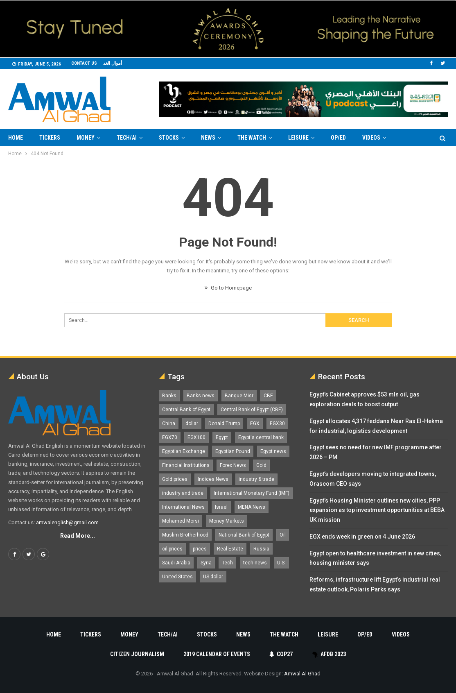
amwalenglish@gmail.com (67, 522)
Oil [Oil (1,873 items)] (283, 535)
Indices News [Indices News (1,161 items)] (213, 479)
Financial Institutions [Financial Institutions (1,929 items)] (186, 465)
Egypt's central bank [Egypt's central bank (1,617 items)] (261, 437)
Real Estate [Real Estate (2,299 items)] (230, 549)
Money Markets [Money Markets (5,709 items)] (226, 521)
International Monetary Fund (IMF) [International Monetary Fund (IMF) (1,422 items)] (251, 493)
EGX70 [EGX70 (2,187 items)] (169, 437)
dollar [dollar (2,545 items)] (191, 423)
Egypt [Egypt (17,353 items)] (222, 437)
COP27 (281, 654)
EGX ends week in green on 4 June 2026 (362, 536)
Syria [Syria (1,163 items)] (206, 563)
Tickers (49, 137)
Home (15, 137)
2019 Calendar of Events (216, 654)
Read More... (77, 535)
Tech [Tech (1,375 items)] (227, 563)
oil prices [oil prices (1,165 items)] (172, 549)
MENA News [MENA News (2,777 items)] (251, 507)
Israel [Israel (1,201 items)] (221, 507)
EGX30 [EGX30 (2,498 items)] (277, 423)
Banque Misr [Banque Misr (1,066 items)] (239, 396)
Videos (401, 634)
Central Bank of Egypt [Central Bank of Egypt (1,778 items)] (186, 409)
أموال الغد (112, 63)
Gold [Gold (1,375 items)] (261, 465)
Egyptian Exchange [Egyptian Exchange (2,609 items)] (183, 451)
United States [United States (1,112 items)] (177, 577)
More (369, 137)
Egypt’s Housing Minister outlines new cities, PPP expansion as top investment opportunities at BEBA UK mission (377, 510)
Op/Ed (338, 137)
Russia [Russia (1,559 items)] (261, 549)
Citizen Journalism (137, 654)
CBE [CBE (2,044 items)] (268, 396)
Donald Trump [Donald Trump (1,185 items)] (224, 423)
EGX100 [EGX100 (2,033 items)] (196, 437)
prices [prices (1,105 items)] (200, 549)
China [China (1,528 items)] (168, 423)
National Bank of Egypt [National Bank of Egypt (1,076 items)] (244, 535)
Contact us (84, 63)
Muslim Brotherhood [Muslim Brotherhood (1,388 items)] (185, 535)
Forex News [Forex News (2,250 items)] (233, 465)
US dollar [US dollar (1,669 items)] (213, 577)
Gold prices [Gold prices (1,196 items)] (174, 479)
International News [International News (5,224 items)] (183, 507)
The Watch (251, 137)
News (208, 137)
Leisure (298, 137)
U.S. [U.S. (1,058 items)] (281, 563)
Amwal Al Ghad (302, 673)
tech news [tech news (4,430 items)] (255, 563)
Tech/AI (127, 137)
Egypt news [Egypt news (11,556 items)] (273, 451)
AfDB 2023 (329, 654)
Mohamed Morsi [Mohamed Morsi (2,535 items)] (180, 521)
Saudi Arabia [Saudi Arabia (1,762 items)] (176, 563)
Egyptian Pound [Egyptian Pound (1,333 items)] (232, 451)
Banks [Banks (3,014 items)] (169, 396)
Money (86, 137)
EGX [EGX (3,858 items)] (255, 423)
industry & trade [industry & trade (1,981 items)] (256, 479)
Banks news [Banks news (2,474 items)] (200, 396)
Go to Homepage (228, 288)
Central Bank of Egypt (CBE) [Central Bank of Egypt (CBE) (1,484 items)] (252, 409)
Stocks (169, 137)
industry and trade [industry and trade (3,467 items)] (182, 493)
